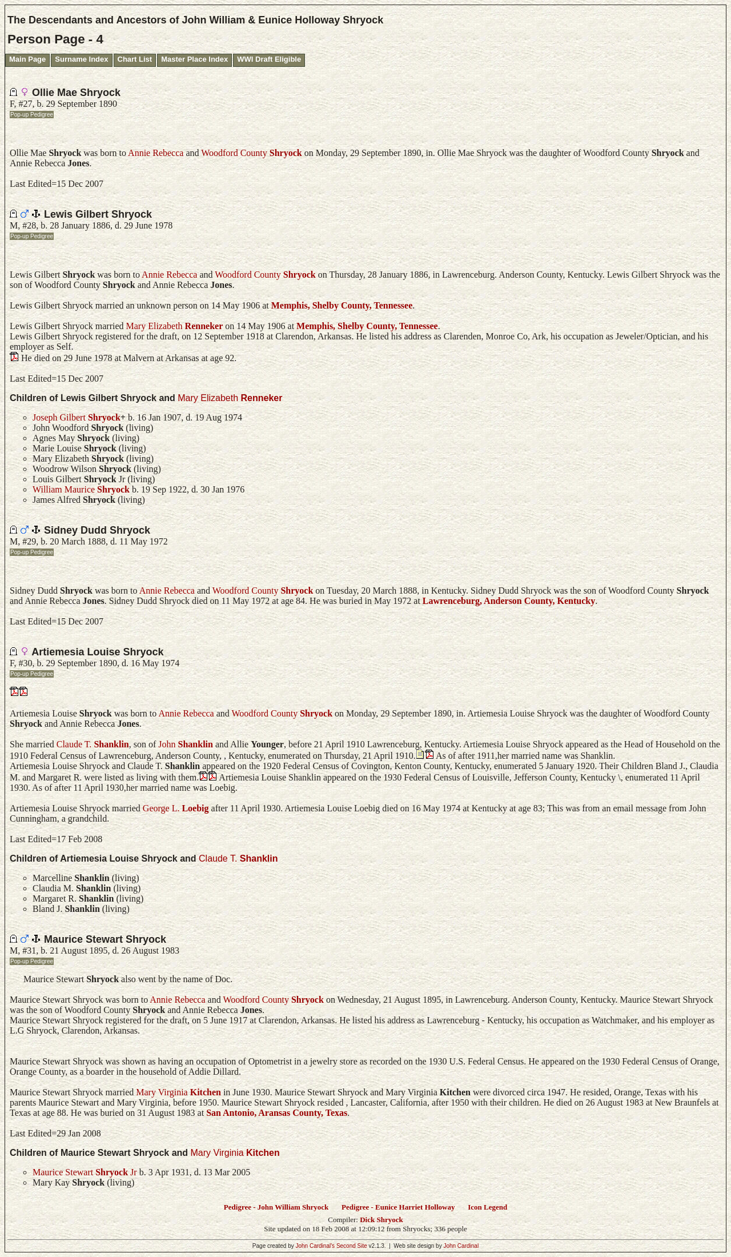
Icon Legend (487, 1207)
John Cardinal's (315, 1246)
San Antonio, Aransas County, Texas (276, 1113)
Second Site (351, 1246)
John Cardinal (461, 1246)
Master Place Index (194, 59)
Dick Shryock (381, 1219)
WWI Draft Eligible (269, 59)
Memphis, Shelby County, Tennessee (342, 305)
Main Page (27, 59)
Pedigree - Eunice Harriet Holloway (399, 1207)
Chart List (135, 59)
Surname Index (81, 59)
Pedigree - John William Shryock (276, 1207)
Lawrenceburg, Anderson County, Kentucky (509, 601)
